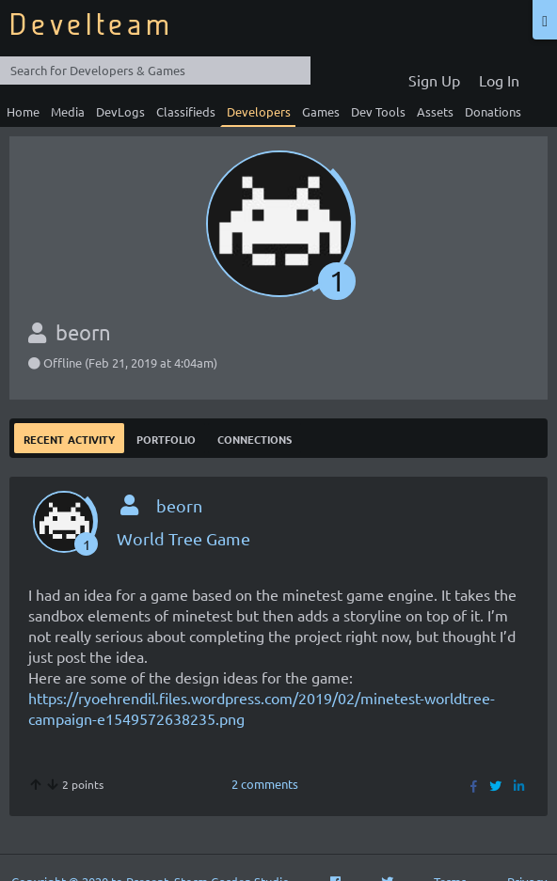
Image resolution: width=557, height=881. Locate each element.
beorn (179, 505)
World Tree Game (183, 538)
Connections (254, 438)
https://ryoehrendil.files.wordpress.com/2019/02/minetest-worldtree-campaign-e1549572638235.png (261, 708)
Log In (499, 80)
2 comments (264, 784)
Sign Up (434, 80)
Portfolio (166, 438)
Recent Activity (69, 438)
